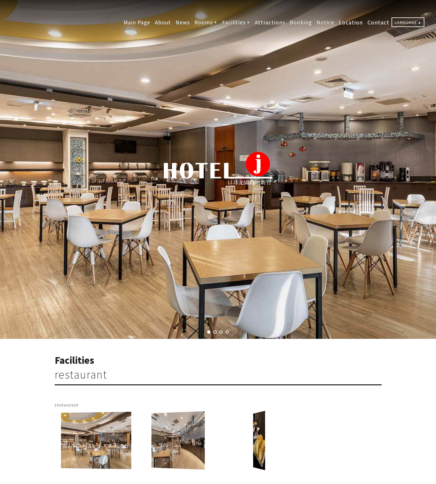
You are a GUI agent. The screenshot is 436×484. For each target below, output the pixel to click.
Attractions (270, 22)
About (163, 22)
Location (351, 22)
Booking (301, 22)
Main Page (137, 22)
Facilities (234, 22)
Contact (378, 22)
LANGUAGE (405, 22)
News (183, 22)
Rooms (203, 22)
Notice (325, 22)
